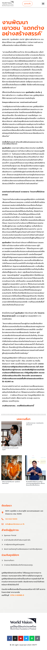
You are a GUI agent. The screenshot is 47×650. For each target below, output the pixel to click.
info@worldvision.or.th (14, 524)
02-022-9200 (11, 519)
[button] (43, 3)
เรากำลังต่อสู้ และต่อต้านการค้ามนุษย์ (10, 449)
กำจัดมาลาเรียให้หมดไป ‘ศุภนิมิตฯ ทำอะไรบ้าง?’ (11, 482)
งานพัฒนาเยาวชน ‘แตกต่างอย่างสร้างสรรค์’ (34, 424)
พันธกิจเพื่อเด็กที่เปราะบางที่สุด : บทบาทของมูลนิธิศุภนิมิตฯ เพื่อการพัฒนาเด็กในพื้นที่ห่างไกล (35, 483)
